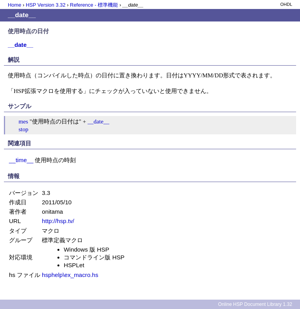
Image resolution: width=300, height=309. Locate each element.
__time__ (21, 160)
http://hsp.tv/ (58, 221)
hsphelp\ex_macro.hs (70, 274)
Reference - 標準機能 (94, 5)
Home (14, 5)
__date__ (98, 121)
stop (23, 129)
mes (23, 121)
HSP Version (46, 5)
